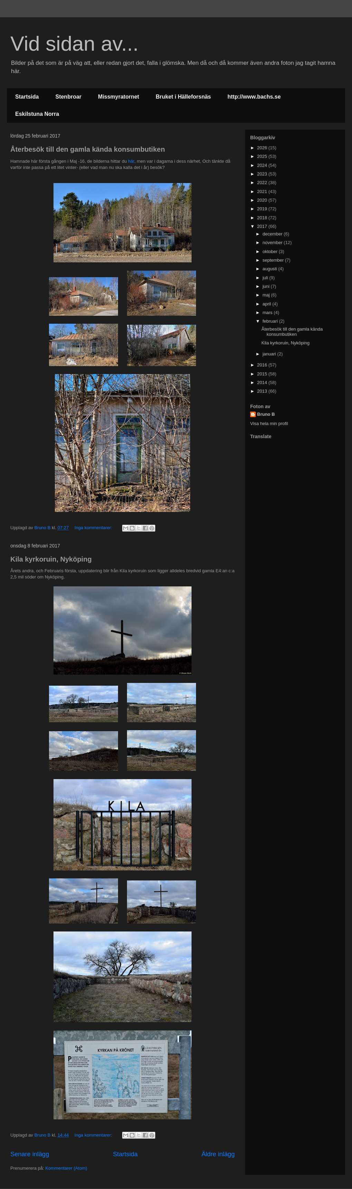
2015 (262, 373)
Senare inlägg (29, 1154)
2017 (262, 226)
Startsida (27, 97)
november (273, 242)
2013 (262, 391)
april (267, 303)
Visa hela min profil (269, 423)
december (273, 233)
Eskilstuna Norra (37, 114)
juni (267, 286)
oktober (271, 251)
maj (267, 295)
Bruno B (266, 414)
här (131, 161)
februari (271, 321)
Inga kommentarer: (94, 527)
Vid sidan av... (74, 43)
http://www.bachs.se (254, 97)
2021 (262, 191)
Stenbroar (68, 97)
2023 (262, 174)
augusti (270, 268)
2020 (262, 200)
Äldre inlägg (218, 1154)
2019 (262, 208)
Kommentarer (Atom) (66, 1168)
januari (270, 353)
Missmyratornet (118, 97)
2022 (262, 182)
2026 (262, 147)
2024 (262, 165)
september (274, 260)
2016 (262, 364)
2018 (262, 217)
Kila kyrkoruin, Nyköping (51, 559)
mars (268, 312)
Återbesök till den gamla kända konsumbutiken (87, 149)
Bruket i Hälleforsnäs (183, 97)
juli (266, 277)
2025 (262, 156)
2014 (262, 382)
